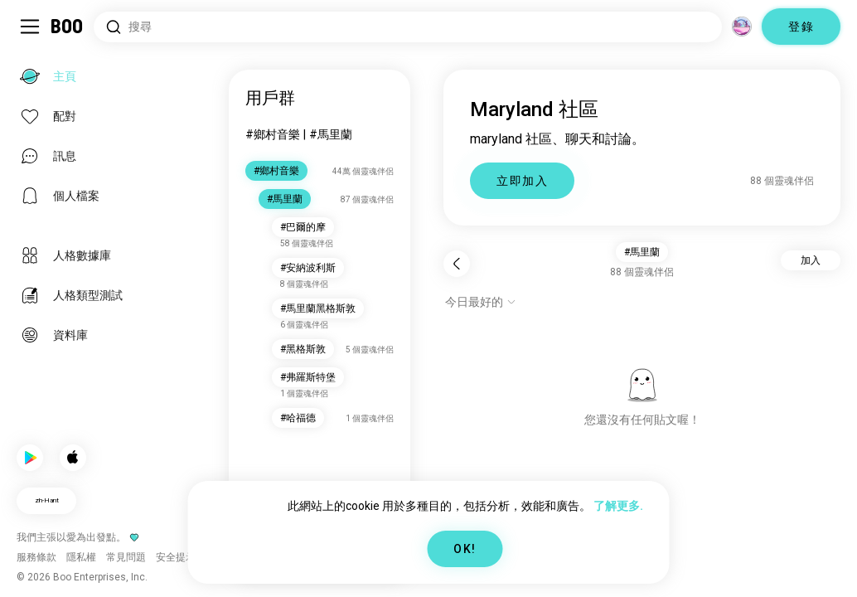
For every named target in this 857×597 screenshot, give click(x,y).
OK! (464, 549)
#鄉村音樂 (272, 134)
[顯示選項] (480, 302)
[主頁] (67, 26)
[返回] (456, 263)
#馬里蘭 (330, 134)
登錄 (801, 26)
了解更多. (618, 505)
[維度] (742, 26)
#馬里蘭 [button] (642, 252)
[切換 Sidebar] (29, 26)
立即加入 (522, 180)
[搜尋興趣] (408, 27)
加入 (811, 260)
